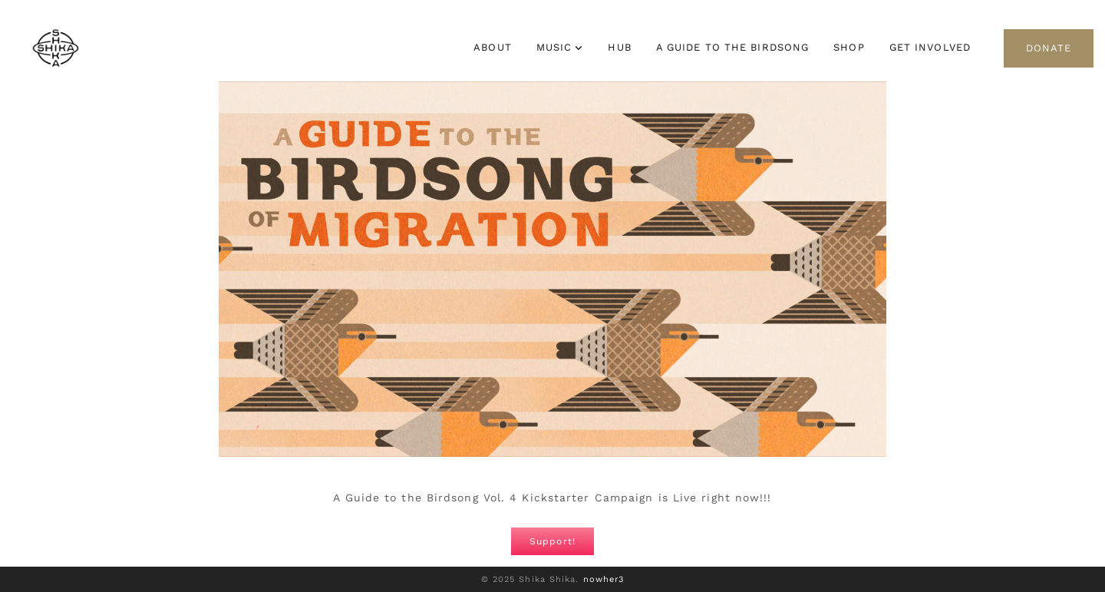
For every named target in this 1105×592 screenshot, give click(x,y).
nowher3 (604, 579)
